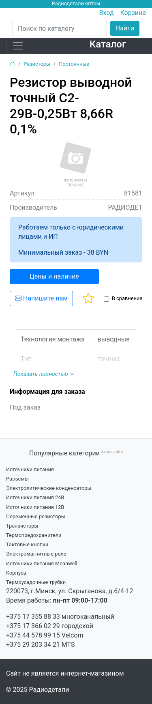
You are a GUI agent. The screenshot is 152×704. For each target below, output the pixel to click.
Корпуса (16, 573)
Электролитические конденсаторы (48, 488)
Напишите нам (41, 298)
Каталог (108, 44)
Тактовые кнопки (27, 544)
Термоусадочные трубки (36, 582)
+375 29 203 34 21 (33, 644)
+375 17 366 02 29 (33, 626)
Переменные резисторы (35, 516)
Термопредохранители (34, 535)
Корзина (133, 13)
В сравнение (127, 298)
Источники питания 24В (35, 497)
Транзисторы (22, 526)
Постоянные (74, 64)
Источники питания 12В (35, 507)
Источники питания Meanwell (41, 563)
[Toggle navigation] (17, 46)
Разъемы (17, 479)
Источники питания (30, 469)
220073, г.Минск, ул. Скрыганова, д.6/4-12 (69, 591)
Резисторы (37, 64)
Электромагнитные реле (36, 554)
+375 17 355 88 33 (33, 616)
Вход (106, 13)
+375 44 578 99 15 (33, 635)
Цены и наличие (54, 276)
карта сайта (112, 451)
